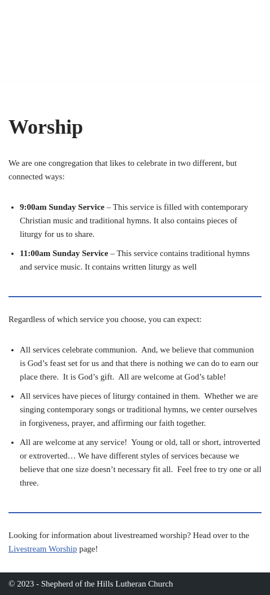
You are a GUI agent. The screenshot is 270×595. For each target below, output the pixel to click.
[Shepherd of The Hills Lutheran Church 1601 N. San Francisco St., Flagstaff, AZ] (113, 40)
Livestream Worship (42, 548)
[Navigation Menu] (248, 40)
